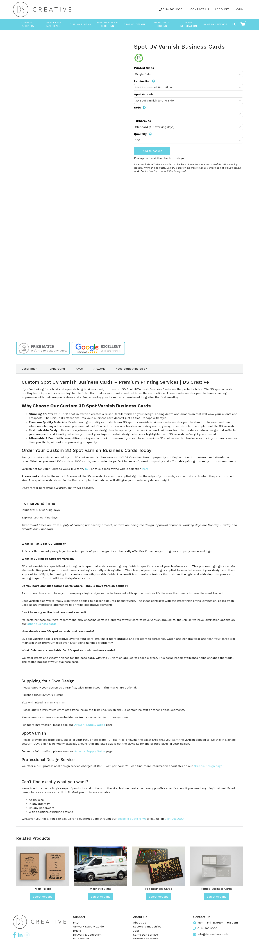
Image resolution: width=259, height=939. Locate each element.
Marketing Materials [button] (53, 24)
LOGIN (239, 9)
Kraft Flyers (42, 888)
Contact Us (199, 9)
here (145, 469)
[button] (242, 24)
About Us (139, 922)
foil (87, 469)
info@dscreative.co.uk (212, 934)
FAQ (76, 922)
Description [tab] (29, 368)
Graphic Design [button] (134, 24)
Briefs (77, 930)
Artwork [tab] (99, 368)
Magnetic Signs (100, 888)
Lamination (144, 81)
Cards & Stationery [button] (26, 24)
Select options (42, 896)
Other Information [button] (188, 24)
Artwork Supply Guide (89, 724)
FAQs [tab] (79, 368)
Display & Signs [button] (80, 24)
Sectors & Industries (147, 926)
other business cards (41, 624)
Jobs (136, 930)
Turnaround (142, 121)
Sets (140, 107)
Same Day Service (215, 24)
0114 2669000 (174, 818)
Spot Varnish (143, 94)
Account (222, 9)
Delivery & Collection (87, 934)
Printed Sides (144, 68)
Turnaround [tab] (56, 368)
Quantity (143, 134)
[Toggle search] (234, 24)
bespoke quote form (131, 818)
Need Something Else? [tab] (131, 368)
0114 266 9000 (172, 9)
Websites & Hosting (161, 24)
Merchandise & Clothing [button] (107, 24)
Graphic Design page (208, 766)
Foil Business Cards (158, 888)
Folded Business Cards (216, 888)
